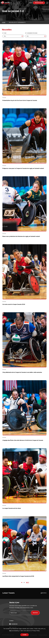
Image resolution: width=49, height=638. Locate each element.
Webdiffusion (39, 2)
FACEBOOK (14, 624)
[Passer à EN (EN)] (30, 2)
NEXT (27, 582)
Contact (11, 620)
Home (3, 22)
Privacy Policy (36, 630)
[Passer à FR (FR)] (31, 2)
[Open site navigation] (47, 3)
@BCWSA (44, 593)
